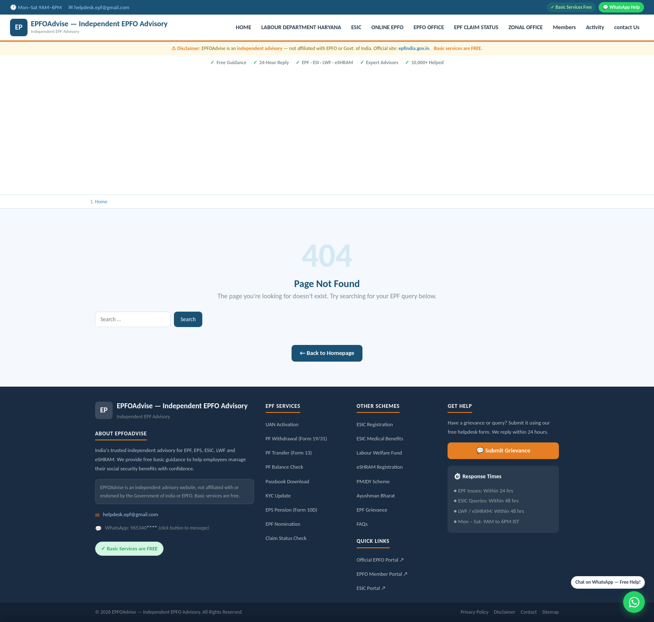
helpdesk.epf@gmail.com (101, 7)
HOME (243, 27)
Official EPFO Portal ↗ (380, 560)
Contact (529, 612)
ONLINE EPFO (387, 27)
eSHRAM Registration (379, 467)
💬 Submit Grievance (503, 450)
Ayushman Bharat (376, 495)
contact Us (626, 27)
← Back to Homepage (327, 353)
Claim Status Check (286, 538)
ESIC (356, 27)
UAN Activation (282, 424)
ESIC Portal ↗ (371, 588)
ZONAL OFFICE (525, 27)
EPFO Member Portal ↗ (382, 574)
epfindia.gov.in (413, 48)
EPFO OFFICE (428, 27)
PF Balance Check (284, 467)
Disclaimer (505, 612)
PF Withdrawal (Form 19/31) (296, 438)
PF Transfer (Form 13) (289, 453)
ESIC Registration (375, 424)
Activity (595, 27)
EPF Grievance (372, 510)
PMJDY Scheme (373, 481)
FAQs (362, 524)
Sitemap (550, 612)
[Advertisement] (327, 129)
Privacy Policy (474, 612)
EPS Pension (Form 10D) (291, 510)
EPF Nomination (283, 524)
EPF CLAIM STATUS (476, 27)
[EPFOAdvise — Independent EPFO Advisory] (119, 27)
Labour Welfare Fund (379, 453)
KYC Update (278, 495)
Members (564, 27)
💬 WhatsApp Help (621, 7)
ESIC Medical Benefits (380, 438)
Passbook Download (287, 481)
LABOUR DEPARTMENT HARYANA (301, 27)
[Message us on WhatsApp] (634, 602)
